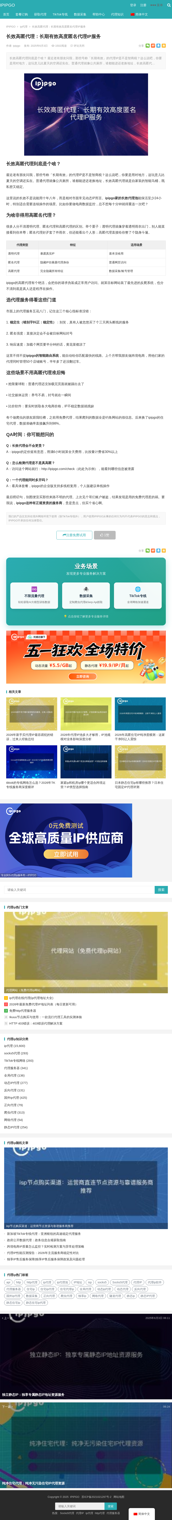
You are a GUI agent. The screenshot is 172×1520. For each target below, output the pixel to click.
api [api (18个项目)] (8, 1282)
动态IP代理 (11, 1083)
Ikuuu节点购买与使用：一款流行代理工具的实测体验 (45, 1017)
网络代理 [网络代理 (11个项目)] (98, 1296)
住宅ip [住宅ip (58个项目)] (31, 1289)
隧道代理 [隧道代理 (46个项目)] (115, 1296)
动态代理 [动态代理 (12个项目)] (122, 1289)
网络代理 (10, 1120)
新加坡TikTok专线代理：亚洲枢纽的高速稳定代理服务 (44, 1233)
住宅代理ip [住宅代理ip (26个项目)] (67, 1289)
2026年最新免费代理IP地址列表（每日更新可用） (43, 1004)
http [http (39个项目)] (18, 1282)
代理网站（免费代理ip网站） (24, 990)
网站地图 (119, 1496)
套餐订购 (21, 14)
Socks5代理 (67, 1513)
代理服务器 (12, 1068)
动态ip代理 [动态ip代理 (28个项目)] (104, 1289)
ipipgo (17, 45)
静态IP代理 (11, 1127)
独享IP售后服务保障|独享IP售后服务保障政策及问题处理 (46, 1259)
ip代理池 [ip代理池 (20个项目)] (62, 1282)
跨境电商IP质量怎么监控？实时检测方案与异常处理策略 (45, 1246)
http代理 (100, 1513)
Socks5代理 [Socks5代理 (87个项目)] (120, 1282)
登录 (133, 5)
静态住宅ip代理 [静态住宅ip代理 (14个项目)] (36, 1302)
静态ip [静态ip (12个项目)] (131, 1296)
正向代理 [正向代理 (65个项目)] (49, 1296)
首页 (6, 14)
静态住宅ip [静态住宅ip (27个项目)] (13, 1302)
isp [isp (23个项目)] (90, 1282)
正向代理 (10, 1105)
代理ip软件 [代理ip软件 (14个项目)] (155, 1282)
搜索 (161, 889)
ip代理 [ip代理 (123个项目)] (47, 1282)
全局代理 (10, 1075)
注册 (143, 5)
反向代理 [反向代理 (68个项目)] (140, 1289)
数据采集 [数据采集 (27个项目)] (32, 1296)
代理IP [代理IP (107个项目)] (137, 1282)
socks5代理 (12, 1053)
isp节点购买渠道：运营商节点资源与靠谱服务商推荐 (40, 1226)
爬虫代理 (10, 1112)
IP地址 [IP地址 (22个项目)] (78, 1282)
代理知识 (117, 14)
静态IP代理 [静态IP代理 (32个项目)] (148, 1296)
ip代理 (23, 26)
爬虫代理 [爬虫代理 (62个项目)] (66, 1296)
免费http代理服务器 (22, 1010)
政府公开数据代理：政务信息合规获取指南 (36, 1240)
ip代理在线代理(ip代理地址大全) (31, 998)
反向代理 (10, 1090)
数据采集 (80, 14)
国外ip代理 (11, 1097)
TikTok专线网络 (14, 1060)
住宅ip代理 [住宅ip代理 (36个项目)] (47, 1289)
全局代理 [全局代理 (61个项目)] (85, 1289)
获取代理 (40, 14)
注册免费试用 (74, 535)
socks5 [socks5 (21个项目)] (102, 1282)
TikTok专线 (60, 14)
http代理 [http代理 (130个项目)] (32, 1282)
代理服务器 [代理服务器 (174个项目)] (13, 1289)
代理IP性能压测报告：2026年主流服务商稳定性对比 (43, 1253)
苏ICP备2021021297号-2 (97, 1496)
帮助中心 (99, 14)
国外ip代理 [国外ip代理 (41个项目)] (13, 1296)
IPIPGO (7, 5)
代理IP (80, 1513)
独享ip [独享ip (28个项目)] (82, 1296)
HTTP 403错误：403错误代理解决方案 (36, 1023)
